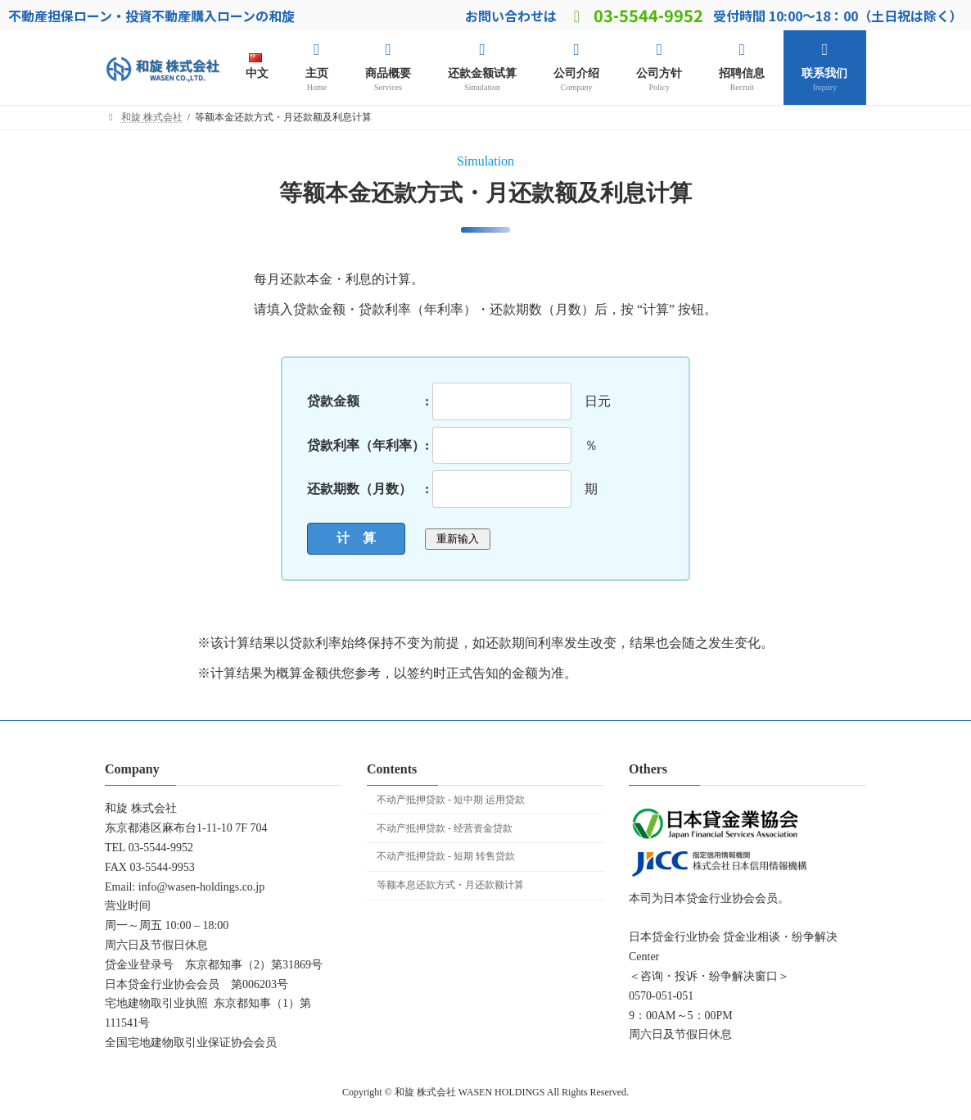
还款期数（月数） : (368, 489)
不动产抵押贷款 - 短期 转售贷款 (446, 856)
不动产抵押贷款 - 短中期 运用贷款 (451, 799)
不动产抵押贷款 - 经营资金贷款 (445, 828)
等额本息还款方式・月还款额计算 (450, 885)
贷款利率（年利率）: (368, 444)
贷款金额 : (368, 401)
